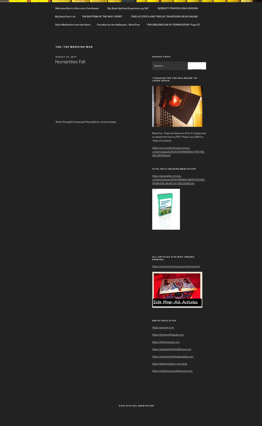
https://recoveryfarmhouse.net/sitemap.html (176, 266)
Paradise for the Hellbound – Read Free (118, 24)
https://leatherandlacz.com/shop (169, 363)
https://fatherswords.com (165, 342)
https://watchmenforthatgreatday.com (172, 356)
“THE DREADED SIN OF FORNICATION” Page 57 (173, 24)
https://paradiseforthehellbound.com (171, 349)
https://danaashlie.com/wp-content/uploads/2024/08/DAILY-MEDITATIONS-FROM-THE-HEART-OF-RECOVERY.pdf (178, 179)
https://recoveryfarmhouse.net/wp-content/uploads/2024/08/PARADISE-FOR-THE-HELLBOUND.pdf (178, 151)
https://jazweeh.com (163, 327)
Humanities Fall (70, 61)
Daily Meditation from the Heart (73, 24)
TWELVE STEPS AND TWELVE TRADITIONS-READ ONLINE (166, 16)
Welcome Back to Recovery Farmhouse (78, 8)
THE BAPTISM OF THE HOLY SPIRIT (103, 16)
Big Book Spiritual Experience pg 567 (129, 8)
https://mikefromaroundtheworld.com (172, 370)
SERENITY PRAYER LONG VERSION (178, 8)
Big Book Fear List (65, 16)
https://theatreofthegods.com (168, 334)
